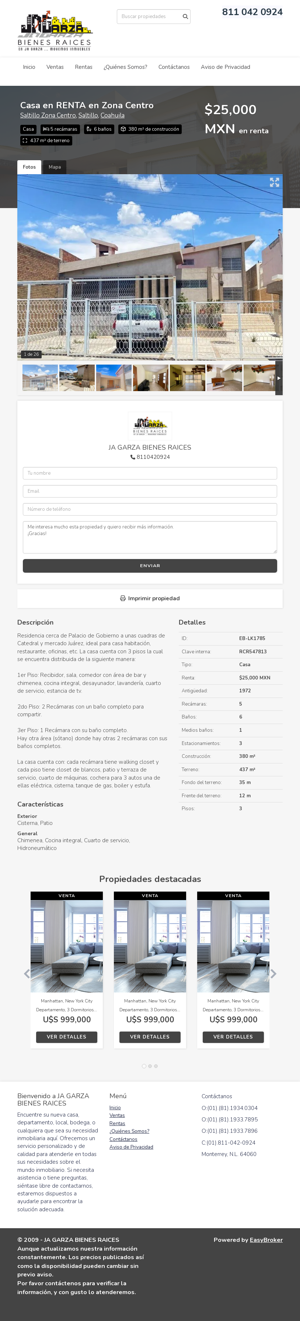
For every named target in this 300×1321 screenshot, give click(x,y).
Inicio (29, 67)
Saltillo (88, 115)
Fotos (29, 167)
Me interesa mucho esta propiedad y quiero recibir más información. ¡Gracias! (150, 537)
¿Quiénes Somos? (125, 67)
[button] (24, 974)
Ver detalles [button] (67, 1037)
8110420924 (153, 457)
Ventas (55, 67)
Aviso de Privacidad (225, 67)
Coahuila (113, 115)
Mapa (55, 167)
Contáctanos (174, 67)
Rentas (84, 67)
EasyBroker (266, 1240)
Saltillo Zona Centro (48, 115)
